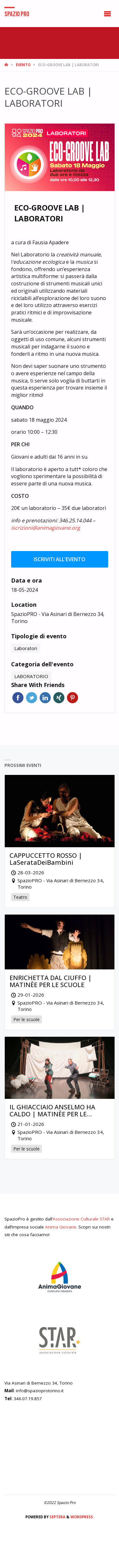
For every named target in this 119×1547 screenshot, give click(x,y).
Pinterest (72, 697)
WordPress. (82, 1517)
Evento (23, 64)
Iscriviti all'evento (59, 559)
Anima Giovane (60, 1227)
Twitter (31, 697)
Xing (58, 697)
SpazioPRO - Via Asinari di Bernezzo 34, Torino (57, 618)
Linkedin (45, 697)
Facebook (17, 697)
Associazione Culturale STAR (81, 1219)
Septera (57, 1517)
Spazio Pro (16, 14)
